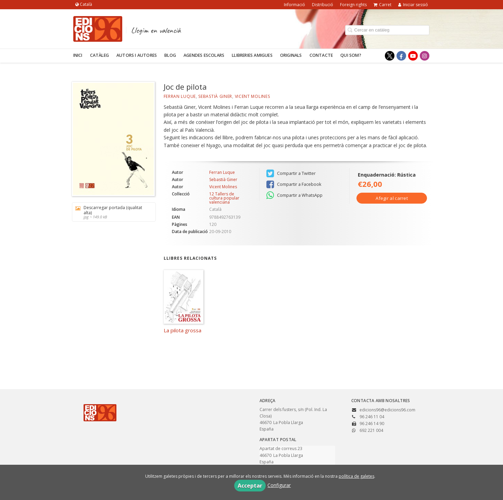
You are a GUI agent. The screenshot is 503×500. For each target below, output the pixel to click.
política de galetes (356, 476)
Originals (291, 55)
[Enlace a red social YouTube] (413, 56)
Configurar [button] (279, 485)
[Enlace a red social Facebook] (401, 56)
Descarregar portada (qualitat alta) (111, 212)
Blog (170, 55)
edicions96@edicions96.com (387, 410)
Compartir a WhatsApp (294, 195)
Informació (294, 5)
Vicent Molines (252, 96)
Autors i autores (136, 55)
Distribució (322, 5)
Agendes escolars (204, 55)
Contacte (321, 55)
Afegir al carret (392, 198)
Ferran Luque (180, 96)
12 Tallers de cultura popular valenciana (224, 198)
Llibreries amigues (252, 55)
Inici (78, 55)
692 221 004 (371, 430)
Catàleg (99, 55)
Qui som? (350, 55)
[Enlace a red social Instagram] (424, 56)
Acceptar (250, 485)
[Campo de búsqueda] (387, 30)
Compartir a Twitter (291, 173)
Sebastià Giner (215, 96)
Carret (382, 5)
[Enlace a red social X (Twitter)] (389, 56)
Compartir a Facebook (293, 184)
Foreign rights (353, 5)
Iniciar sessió (413, 5)
